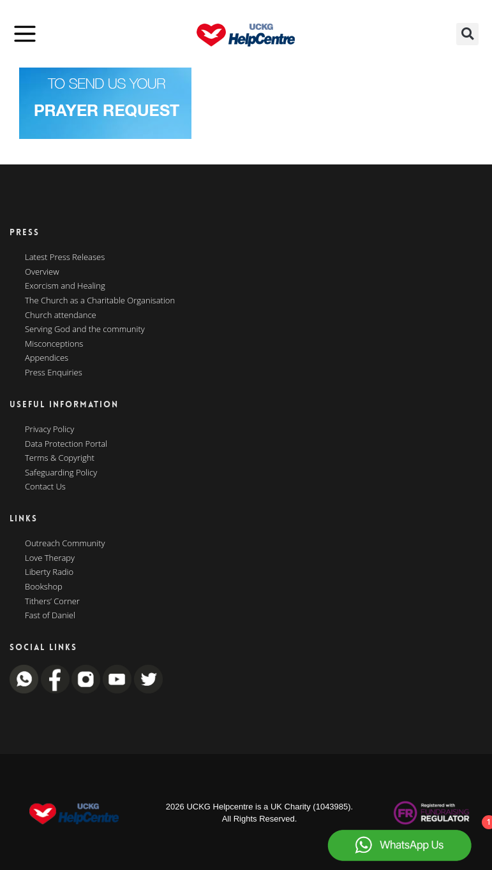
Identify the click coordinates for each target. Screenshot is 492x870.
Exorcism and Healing (65, 286)
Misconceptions (54, 344)
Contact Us (45, 487)
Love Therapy (50, 558)
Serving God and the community (85, 329)
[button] (467, 34)
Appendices (46, 358)
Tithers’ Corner (52, 602)
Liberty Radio (49, 572)
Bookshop (44, 587)
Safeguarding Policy (61, 473)
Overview (42, 272)
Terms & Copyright (59, 458)
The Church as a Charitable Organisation (100, 301)
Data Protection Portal (66, 444)
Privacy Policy (49, 429)
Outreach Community (65, 544)
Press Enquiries (53, 373)
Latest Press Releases (65, 257)
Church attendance (60, 315)
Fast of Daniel (50, 616)
